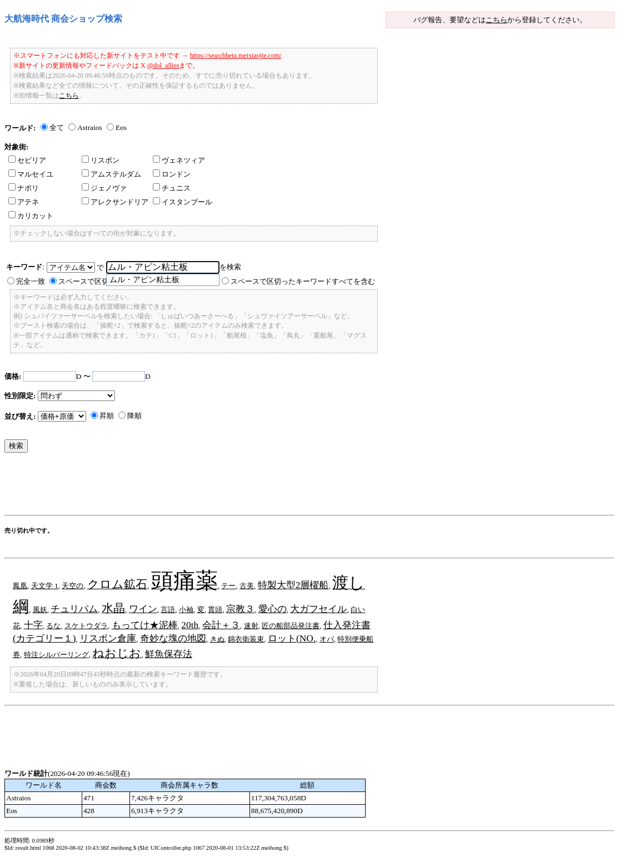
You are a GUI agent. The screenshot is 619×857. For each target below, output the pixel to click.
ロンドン (172, 174)
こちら (496, 20)
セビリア (27, 160)
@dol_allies (163, 65)
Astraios (89, 127)
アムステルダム (111, 174)
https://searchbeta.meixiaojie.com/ (236, 55)
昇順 (106, 416)
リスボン (100, 160)
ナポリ (23, 188)
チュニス (172, 188)
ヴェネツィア (179, 160)
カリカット (30, 216)
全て (56, 127)
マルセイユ (30, 174)
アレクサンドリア (115, 202)
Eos (121, 127)
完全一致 (30, 281)
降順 (134, 416)
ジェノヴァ (104, 188)
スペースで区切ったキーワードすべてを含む (303, 281)
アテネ (23, 202)
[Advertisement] (206, 487)
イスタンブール (182, 202)
